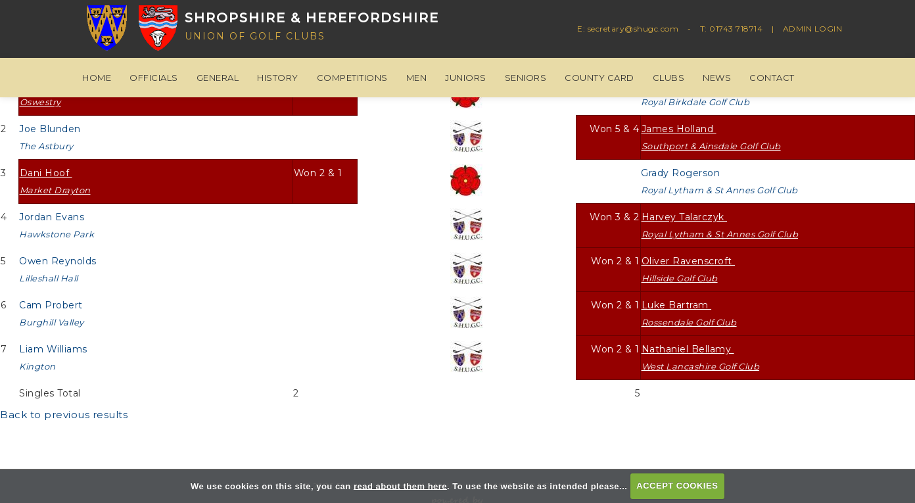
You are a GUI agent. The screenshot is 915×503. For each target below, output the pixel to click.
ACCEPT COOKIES (677, 486)
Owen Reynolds (59, 269)
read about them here (400, 486)
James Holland (711, 137)
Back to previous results (64, 414)
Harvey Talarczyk (720, 225)
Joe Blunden (51, 137)
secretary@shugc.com (633, 29)
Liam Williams (54, 357)
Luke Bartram (689, 313)
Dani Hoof (55, 181)
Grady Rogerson (719, 181)
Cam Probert (52, 313)
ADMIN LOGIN (813, 29)
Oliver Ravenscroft (689, 269)
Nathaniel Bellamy (701, 357)
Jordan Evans (56, 225)
